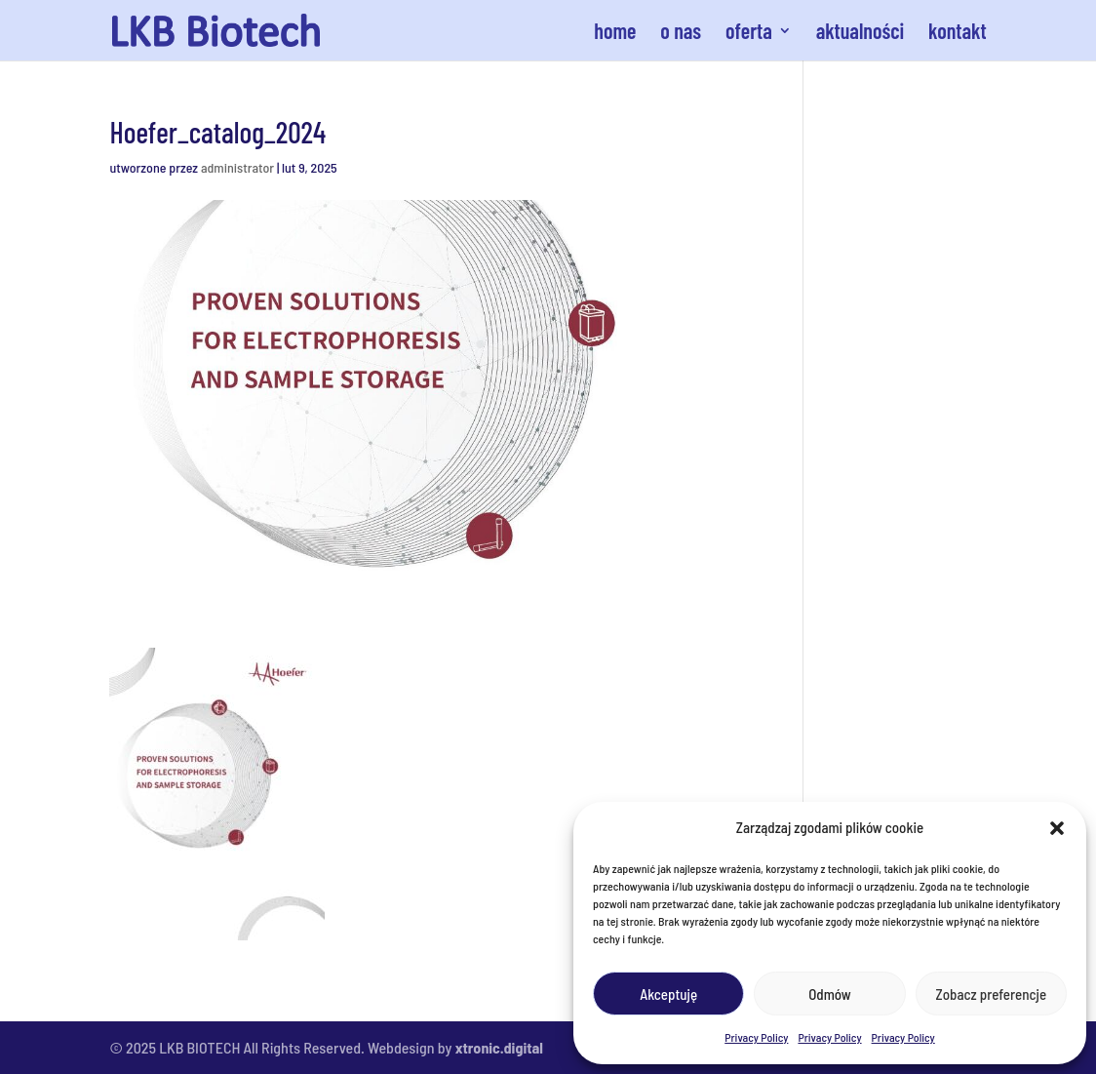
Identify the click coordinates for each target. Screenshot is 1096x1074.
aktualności (860, 33)
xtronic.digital (499, 1047)
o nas (680, 33)
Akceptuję (668, 994)
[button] (1057, 828)
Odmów (829, 994)
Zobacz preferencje (991, 994)
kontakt (957, 33)
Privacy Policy (756, 1037)
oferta (748, 33)
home (615, 33)
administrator (237, 167)
